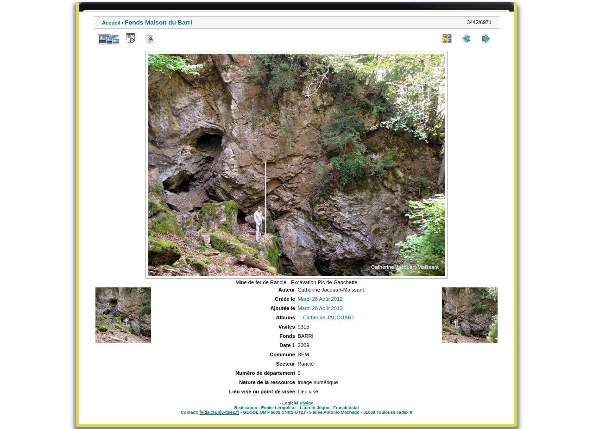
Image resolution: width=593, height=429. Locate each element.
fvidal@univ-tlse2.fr (219, 412)
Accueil (111, 22)
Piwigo (307, 403)
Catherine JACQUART (329, 317)
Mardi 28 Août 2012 (319, 299)
